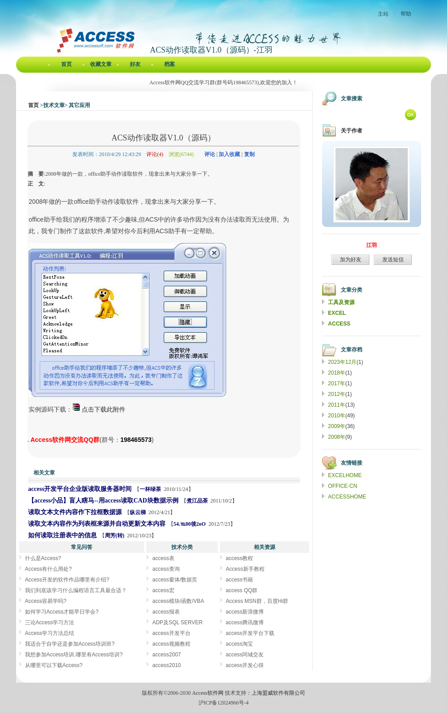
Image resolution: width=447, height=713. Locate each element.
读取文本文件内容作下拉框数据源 (75, 512)
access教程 (239, 558)
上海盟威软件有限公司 (278, 693)
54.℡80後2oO (190, 524)
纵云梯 (138, 512)
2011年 (336, 405)
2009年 (336, 426)
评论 (209, 154)
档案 (169, 64)
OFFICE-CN (342, 486)
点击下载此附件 (98, 409)
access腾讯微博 (245, 622)
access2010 (166, 665)
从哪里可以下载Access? (54, 665)
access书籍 (239, 580)
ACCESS (339, 324)
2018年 (336, 373)
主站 (383, 14)
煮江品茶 (197, 501)
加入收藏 (229, 154)
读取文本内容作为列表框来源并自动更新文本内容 (97, 523)
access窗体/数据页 (174, 580)
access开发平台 (171, 633)
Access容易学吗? (45, 601)
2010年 (336, 415)
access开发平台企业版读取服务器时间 (80, 489)
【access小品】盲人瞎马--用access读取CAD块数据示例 (103, 500)
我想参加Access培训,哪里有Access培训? (74, 654)
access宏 (163, 590)
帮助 (406, 14)
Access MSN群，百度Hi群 (257, 601)
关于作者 (351, 131)
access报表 (165, 612)
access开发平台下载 (250, 633)
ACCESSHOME (347, 497)
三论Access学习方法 (49, 622)
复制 (249, 154)
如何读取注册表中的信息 (62, 535)
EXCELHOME (344, 475)
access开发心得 (245, 665)
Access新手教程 (245, 569)
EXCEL (337, 313)
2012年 (336, 394)
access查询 (165, 569)
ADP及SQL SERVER (177, 622)
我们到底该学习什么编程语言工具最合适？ (76, 590)
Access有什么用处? (48, 569)
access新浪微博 (245, 612)
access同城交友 (245, 654)
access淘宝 (239, 644)
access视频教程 (171, 644)
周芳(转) (114, 535)
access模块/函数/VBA (178, 601)
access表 (163, 558)
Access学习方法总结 (49, 633)
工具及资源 (341, 302)
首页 (66, 64)
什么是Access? (43, 558)
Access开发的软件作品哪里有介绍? (67, 580)
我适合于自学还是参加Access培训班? (70, 644)
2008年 (336, 437)
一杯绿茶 (150, 489)
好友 (135, 64)
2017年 (336, 383)
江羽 (371, 245)
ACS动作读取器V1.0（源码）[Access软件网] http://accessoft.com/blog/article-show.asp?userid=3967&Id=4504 (28, 441)
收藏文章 (101, 64)
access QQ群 (241, 590)
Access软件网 (208, 693)
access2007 (166, 654)
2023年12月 (342, 362)
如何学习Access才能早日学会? (62, 612)
